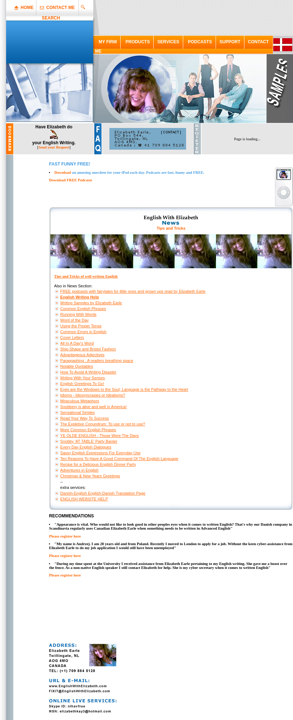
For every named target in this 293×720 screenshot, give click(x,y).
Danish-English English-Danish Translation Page (102, 493)
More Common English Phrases (88, 430)
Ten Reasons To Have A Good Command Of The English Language (119, 458)
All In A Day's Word (77, 343)
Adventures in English (79, 470)
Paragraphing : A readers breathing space (96, 360)
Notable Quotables (76, 366)
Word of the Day (74, 320)
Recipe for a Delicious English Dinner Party (98, 464)
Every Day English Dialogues (85, 447)
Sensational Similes (77, 412)
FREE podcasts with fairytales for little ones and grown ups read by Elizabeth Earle (133, 291)
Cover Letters (72, 337)
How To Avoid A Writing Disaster (88, 372)
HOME (27, 7)
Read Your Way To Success (84, 418)
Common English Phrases (83, 308)
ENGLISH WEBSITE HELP (84, 499)
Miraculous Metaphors (79, 401)
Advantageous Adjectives (82, 355)
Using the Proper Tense (81, 326)
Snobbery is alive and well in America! (93, 407)
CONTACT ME (60, 7)
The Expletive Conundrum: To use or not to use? (102, 424)
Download (62, 173)
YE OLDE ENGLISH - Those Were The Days (99, 435)
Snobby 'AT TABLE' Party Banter (88, 441)
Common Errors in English (83, 332)
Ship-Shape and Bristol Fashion (88, 349)
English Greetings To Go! (82, 383)
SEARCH (51, 18)
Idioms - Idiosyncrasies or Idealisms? (92, 395)
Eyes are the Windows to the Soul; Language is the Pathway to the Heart (124, 389)
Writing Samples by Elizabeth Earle (91, 303)
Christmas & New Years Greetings (90, 476)
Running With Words (78, 314)
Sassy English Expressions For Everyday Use (100, 453)
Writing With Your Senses (82, 378)
